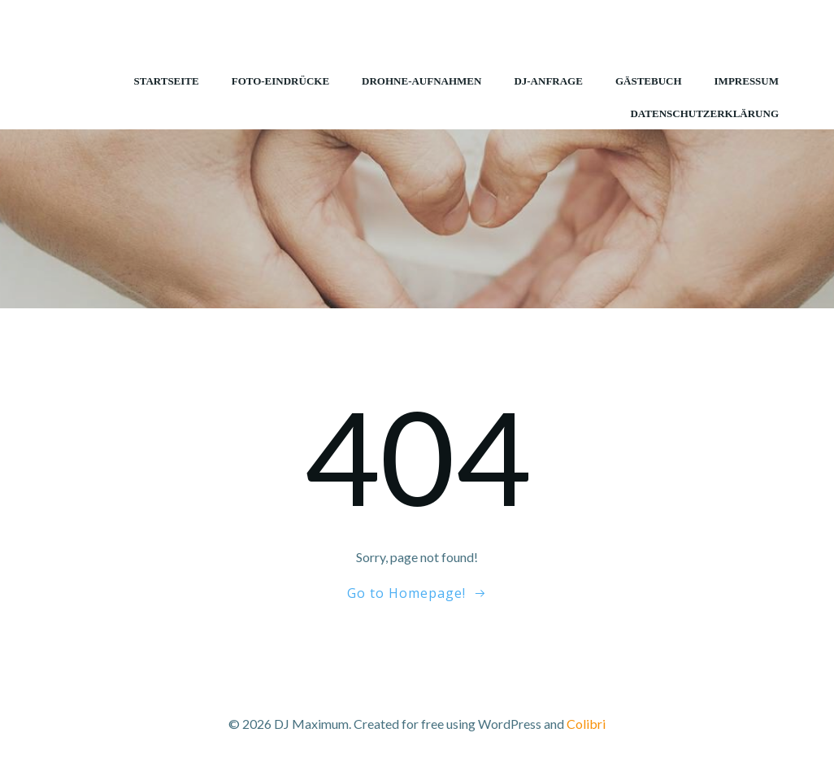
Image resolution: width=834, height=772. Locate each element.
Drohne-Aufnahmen (421, 81)
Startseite (165, 81)
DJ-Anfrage (548, 81)
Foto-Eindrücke (280, 81)
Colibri (586, 723)
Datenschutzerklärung (704, 113)
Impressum (747, 81)
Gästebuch (648, 81)
